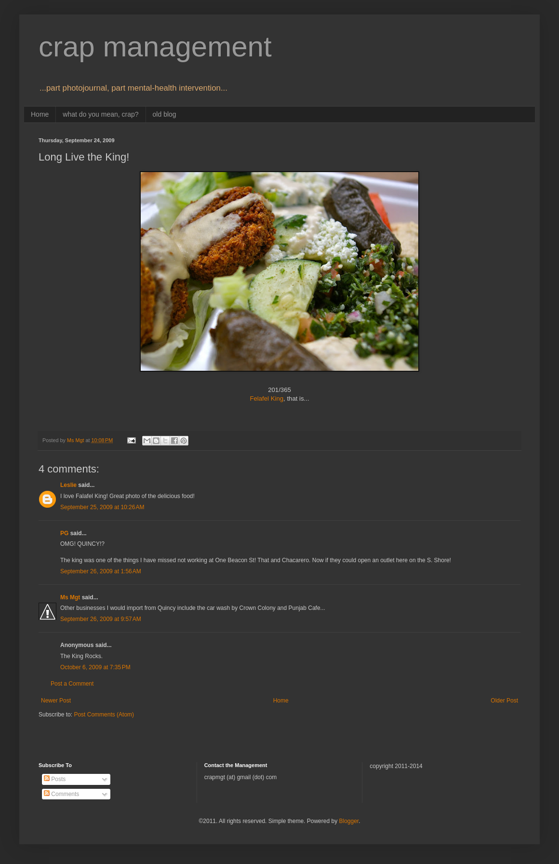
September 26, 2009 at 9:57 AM (100, 619)
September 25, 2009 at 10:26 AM (102, 507)
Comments (61, 794)
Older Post (504, 700)
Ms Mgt (70, 597)
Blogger (349, 821)
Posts (55, 779)
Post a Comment (72, 683)
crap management (155, 46)
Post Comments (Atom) (104, 714)
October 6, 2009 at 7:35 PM (95, 667)
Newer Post (56, 700)
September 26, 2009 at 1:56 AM (100, 571)
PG (64, 533)
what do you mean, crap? (100, 114)
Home (40, 114)
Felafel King (266, 398)
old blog (164, 114)
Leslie (68, 485)
